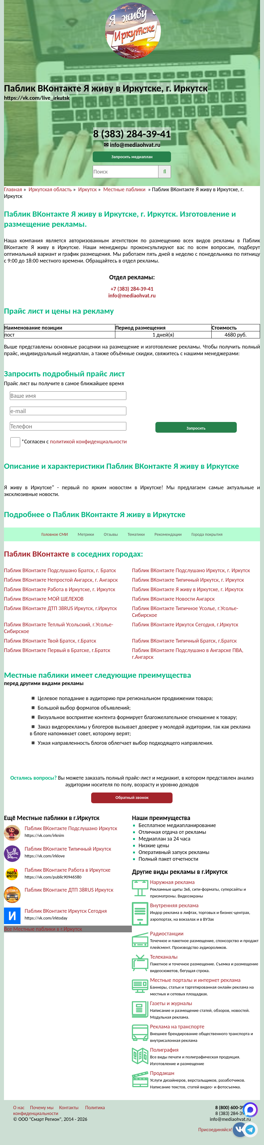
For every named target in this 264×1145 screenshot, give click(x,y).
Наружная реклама (172, 882)
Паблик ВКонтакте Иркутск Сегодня (65, 911)
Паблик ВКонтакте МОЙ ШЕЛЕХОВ (44, 598)
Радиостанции (166, 933)
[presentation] (196, 403)
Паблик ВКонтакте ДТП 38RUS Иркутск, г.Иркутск (60, 608)
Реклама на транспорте (177, 1026)
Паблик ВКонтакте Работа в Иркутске (67, 870)
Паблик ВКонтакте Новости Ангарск (173, 598)
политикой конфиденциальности (88, 441)
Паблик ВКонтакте (36, 554)
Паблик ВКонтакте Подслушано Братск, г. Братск (60, 570)
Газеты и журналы (171, 1003)
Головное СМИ (55, 534)
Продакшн (162, 1073)
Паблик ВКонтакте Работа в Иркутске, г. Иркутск (59, 589)
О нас (18, 1107)
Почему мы (42, 1107)
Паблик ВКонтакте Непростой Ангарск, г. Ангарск (61, 579)
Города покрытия (206, 534)
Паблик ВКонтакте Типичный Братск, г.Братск (184, 640)
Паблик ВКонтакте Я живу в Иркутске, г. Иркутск (187, 589)
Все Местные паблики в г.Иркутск (43, 929)
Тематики (136, 534)
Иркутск (87, 189)
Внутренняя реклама (174, 905)
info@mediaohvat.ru (132, 295)
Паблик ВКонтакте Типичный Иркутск (67, 848)
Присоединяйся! (215, 1129)
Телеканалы (163, 956)
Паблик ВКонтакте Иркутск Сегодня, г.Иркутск (185, 624)
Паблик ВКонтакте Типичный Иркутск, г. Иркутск (188, 579)
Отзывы (111, 534)
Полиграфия (164, 1049)
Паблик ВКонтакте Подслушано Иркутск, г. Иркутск (191, 570)
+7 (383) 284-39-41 (132, 288)
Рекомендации (168, 534)
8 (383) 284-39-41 (233, 1113)
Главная (13, 189)
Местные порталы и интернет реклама (195, 980)
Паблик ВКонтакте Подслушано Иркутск (70, 828)
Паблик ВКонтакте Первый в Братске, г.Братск (57, 650)
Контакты (69, 1107)
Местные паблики (125, 189)
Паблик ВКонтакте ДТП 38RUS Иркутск (68, 889)
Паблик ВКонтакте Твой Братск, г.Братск (50, 640)
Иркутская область (50, 189)
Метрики (86, 534)
